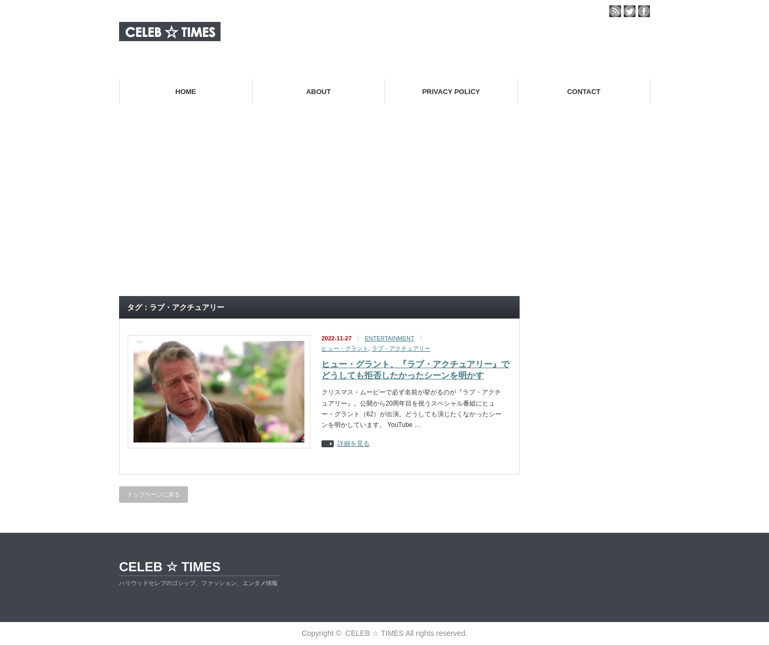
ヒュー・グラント (344, 348)
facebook (644, 11)
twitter (629, 11)
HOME (185, 92)
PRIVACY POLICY (451, 92)
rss (615, 11)
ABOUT (318, 92)
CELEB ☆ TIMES (170, 566)
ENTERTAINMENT (389, 338)
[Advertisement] (384, 209)
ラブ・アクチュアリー (401, 348)
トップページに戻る (153, 494)
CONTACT (584, 92)
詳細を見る (354, 443)
